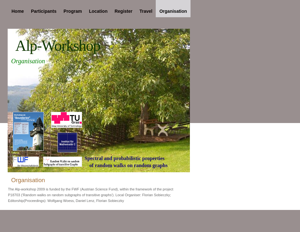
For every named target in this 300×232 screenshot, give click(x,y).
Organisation (173, 11)
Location (98, 11)
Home (17, 11)
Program (73, 11)
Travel (145, 11)
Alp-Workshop (57, 45)
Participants (43, 11)
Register (123, 11)
